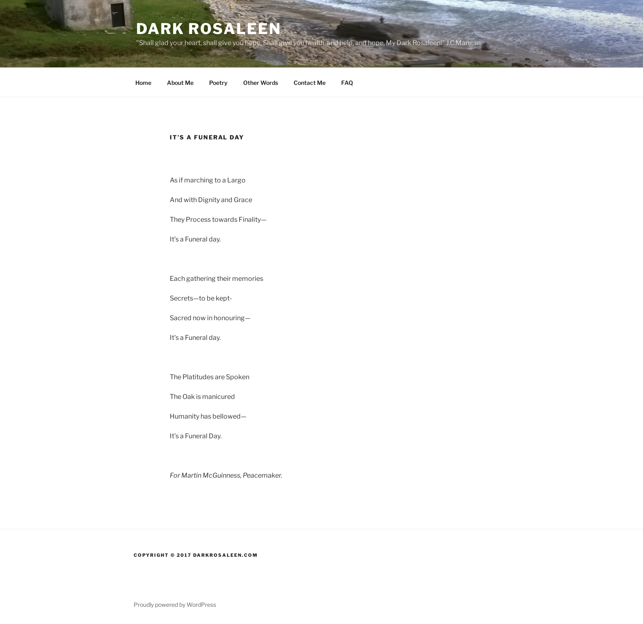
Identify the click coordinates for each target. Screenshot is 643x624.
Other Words (260, 82)
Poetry (218, 82)
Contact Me (310, 82)
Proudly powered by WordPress (175, 604)
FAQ (347, 82)
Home (143, 82)
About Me (180, 82)
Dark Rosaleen (208, 29)
